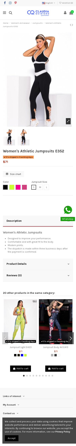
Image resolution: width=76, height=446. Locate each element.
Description (38, 221)
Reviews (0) (38, 275)
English (49, 3)
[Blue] (22, 355)
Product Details (38, 264)
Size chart (13, 174)
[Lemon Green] (25, 355)
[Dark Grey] (55, 355)
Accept (11, 438)
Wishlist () (66, 3)
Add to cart (20, 368)
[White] (59, 355)
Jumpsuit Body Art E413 (55, 347)
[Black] (15, 355)
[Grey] (52, 355)
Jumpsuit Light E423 (21, 347)
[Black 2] (18, 355)
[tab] (38, 221)
